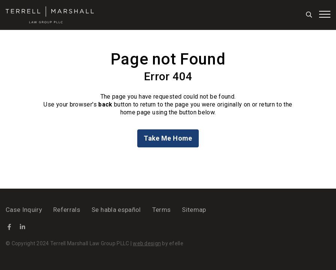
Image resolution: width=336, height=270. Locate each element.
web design (147, 243)
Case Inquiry (24, 209)
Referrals (66, 209)
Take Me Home (168, 138)
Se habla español (116, 209)
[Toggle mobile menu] (324, 14)
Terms (161, 209)
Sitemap (194, 209)
